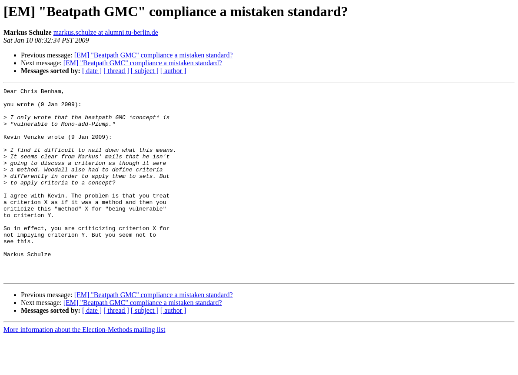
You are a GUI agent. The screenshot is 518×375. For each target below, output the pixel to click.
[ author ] (173, 70)
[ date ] (92, 70)
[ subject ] (145, 70)
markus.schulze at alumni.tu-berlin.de (105, 32)
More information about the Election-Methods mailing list (84, 367)
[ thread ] (116, 70)
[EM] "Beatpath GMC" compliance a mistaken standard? (153, 55)
